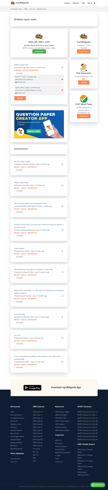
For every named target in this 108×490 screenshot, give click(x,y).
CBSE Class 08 (37, 424)
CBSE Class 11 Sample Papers (85, 456)
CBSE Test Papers (61, 415)
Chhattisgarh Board (17, 436)
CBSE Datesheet (83, 475)
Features (76, 3)
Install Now (39, 51)
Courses (67, 3)
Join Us (90, 3)
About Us (58, 440)
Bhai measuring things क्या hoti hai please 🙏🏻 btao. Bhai (33, 269)
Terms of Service (61, 446)
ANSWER (20, 98)
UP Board (14, 427)
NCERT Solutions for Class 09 (87, 421)
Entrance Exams (16, 415)
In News (58, 456)
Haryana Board (16, 439)
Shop (83, 3)
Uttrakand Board (16, 430)
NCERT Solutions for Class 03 (87, 439)
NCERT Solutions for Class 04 (87, 436)
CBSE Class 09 (37, 421)
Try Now (84, 82)
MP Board (14, 446)
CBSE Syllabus (60, 424)
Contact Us (59, 462)
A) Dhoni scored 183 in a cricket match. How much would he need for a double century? (39, 226)
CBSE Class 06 (37, 430)
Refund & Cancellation (63, 453)
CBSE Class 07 (37, 427)
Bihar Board (15, 433)
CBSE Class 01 (37, 446)
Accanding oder (19, 314)
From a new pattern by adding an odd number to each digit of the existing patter (37, 357)
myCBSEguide (20, 3)
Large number (19, 248)
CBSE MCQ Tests (60, 418)
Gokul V (18, 77)
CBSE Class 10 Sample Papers (85, 462)
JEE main (36, 452)
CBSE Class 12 (37, 412)
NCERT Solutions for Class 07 (87, 427)
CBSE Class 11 (37, 415)
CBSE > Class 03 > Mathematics (27, 70)
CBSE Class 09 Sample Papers (85, 468)
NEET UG (36, 455)
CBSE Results (81, 472)
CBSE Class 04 (37, 436)
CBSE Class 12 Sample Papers (85, 450)
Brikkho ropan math (21, 183)
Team (57, 459)
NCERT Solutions (61, 427)
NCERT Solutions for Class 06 (87, 430)
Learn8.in (14, 462)
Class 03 (32, 9)
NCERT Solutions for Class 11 (87, 415)
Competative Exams (17, 418)
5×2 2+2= (17, 335)
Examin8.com (15, 459)
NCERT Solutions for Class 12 (87, 412)
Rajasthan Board (16, 449)
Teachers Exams (16, 424)
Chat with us (97, 485)
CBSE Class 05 (37, 433)
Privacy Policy (60, 449)
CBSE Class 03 (37, 439)
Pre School (36, 449)
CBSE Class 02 (37, 443)
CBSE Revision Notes (62, 430)
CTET (34, 461)
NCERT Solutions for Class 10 (87, 418)
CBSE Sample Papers (62, 412)
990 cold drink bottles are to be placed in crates (30, 203)
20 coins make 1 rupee (22, 161)
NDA (34, 458)
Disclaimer (59, 443)
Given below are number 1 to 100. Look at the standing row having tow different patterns (39, 291)
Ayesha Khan (19, 88)
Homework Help (16, 9)
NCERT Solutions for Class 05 (87, 433)
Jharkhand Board (16, 443)
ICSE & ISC (14, 421)
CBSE (25, 9)
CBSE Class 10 (37, 418)
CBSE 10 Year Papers (62, 421)
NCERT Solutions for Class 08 (87, 424)
